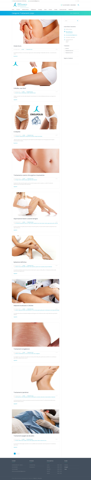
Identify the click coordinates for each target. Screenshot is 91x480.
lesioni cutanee (41, 223)
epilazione (33, 266)
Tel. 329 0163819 (15, 467)
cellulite (28, 92)
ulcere (45, 440)
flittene (20, 440)
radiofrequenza (47, 310)
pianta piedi (26, 397)
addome (16, 266)
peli (45, 266)
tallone (39, 440)
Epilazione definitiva (20, 262)
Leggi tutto (15, 99)
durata (36, 310)
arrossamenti (17, 223)
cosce (34, 310)
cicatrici (20, 179)
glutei (41, 310)
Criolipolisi (17, 132)
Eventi (66, 48)
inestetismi (35, 223)
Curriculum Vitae (32, 464)
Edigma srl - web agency (37, 478)
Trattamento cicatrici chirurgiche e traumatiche (29, 175)
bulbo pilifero (23, 266)
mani (22, 397)
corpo (29, 223)
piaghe (33, 440)
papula (48, 223)
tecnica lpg (52, 310)
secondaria (38, 397)
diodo (31, 266)
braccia (20, 266)
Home (71, 13)
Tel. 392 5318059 (15, 469)
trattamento (50, 266)
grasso (43, 310)
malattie (25, 440)
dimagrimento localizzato (30, 136)
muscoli (28, 440)
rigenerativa (30, 179)
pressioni (35, 440)
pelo (47, 266)
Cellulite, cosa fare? (20, 88)
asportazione (22, 223)
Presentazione (32, 467)
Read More (16, 56)
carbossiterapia (24, 92)
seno (35, 353)
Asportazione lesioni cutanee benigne (26, 219)
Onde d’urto (17, 46)
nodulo (46, 223)
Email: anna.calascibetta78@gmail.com (18, 471)
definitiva (27, 266)
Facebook (66, 464)
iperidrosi (19, 397)
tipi (32, 179)
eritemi (32, 223)
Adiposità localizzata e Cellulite (23, 305)
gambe (37, 266)
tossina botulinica (48, 397)
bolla (26, 223)
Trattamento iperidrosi (21, 392)
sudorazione (43, 397)
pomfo (53, 223)
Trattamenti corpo (76, 13)
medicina (22, 179)
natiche (32, 353)
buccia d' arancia (18, 92)
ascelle (16, 397)
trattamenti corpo (33, 92)
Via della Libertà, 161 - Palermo (17, 464)
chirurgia (16, 179)
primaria (29, 397)
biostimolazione (21, 353)
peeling (26, 179)
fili (28, 353)
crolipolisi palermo (22, 136)
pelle (51, 223)
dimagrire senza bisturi (38, 136)
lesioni (22, 440)
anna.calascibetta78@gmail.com (71, 35)
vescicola (56, 223)
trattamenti (35, 179)
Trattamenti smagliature (22, 349)
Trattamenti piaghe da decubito (24, 436)
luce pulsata (42, 266)
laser (38, 223)
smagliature (38, 353)
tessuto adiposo (57, 310)
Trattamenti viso (68, 52)
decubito (16, 440)
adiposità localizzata (22, 310)
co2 (27, 223)
